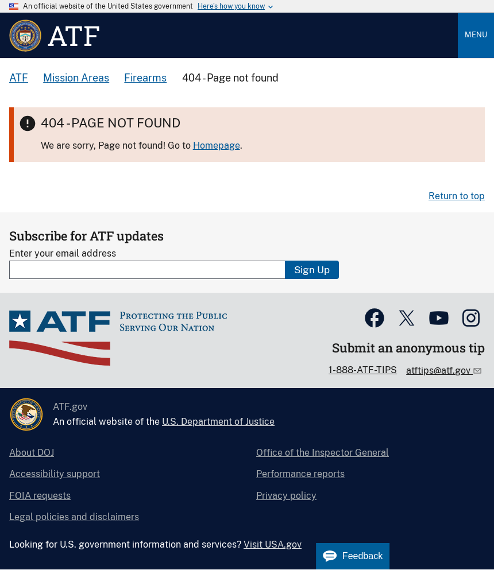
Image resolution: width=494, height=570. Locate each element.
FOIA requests (40, 495)
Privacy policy (286, 495)
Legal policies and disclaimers (74, 516)
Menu (476, 34)
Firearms (145, 78)
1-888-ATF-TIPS (363, 370)
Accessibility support (54, 473)
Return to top (457, 196)
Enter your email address (62, 253)
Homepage (216, 145)
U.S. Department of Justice (218, 421)
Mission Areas (76, 78)
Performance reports (300, 473)
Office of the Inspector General (322, 452)
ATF (18, 78)
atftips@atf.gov (439, 370)
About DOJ (31, 452)
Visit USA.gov (273, 544)
